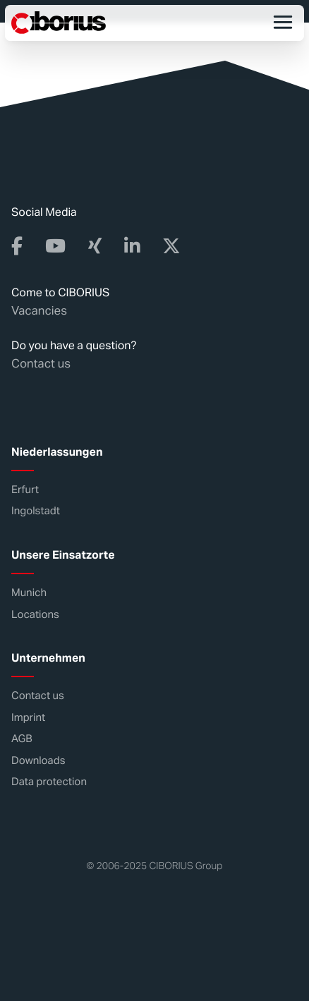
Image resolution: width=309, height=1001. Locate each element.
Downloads (38, 761)
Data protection (49, 782)
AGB (21, 739)
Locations (35, 614)
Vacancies (39, 310)
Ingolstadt (35, 511)
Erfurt (25, 490)
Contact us (41, 363)
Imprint (28, 717)
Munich (29, 593)
